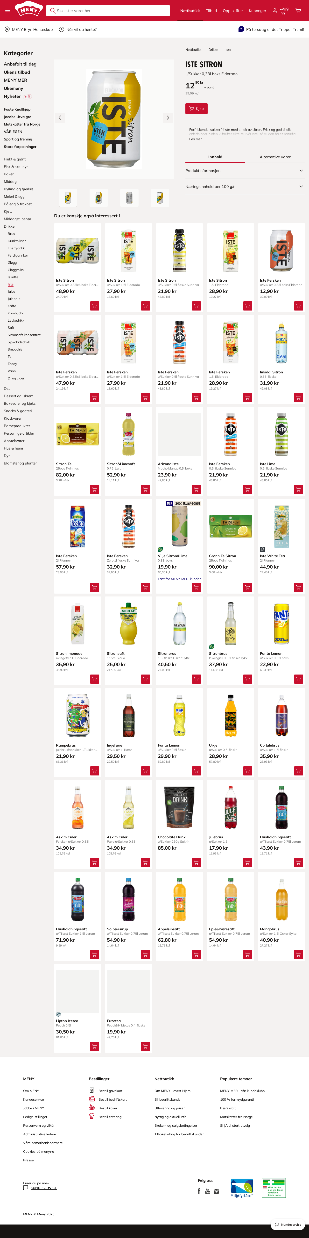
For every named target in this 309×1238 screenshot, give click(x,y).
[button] (8, 10)
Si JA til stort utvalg (235, 1125)
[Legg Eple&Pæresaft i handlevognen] (247, 954)
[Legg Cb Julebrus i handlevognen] (298, 770)
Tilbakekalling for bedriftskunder (179, 1134)
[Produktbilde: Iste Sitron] (68, 198)
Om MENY (31, 1091)
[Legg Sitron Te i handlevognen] (94, 489)
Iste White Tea (272, 556)
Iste (228, 49)
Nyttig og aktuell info (170, 1117)
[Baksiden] (129, 198)
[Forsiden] (99, 198)
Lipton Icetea (67, 1021)
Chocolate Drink (171, 837)
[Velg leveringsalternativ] (28, 29)
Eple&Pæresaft (222, 929)
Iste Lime (267, 464)
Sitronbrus (167, 653)
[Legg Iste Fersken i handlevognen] (298, 306)
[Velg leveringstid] (77, 29)
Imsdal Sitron (271, 372)
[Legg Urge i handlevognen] (247, 770)
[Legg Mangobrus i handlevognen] (298, 954)
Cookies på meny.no (38, 1151)
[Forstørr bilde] (114, 119)
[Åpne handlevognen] (298, 10)
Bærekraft (228, 1108)
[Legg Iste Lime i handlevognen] (298, 489)
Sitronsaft (116, 653)
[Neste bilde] (168, 118)
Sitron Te (63, 464)
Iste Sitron (65, 280)
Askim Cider (66, 837)
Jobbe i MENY (33, 1108)
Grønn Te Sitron (222, 556)
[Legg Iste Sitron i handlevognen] (196, 108)
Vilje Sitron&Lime (172, 556)
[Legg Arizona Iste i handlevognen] (196, 489)
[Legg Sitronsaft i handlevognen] (145, 679)
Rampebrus (66, 745)
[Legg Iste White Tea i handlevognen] (298, 587)
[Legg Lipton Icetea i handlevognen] (94, 1046)
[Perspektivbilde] (160, 198)
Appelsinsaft (169, 929)
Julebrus (216, 837)
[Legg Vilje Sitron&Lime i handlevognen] (196, 587)
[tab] (215, 157)
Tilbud (211, 10)
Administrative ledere (39, 1134)
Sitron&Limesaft (121, 464)
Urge (213, 745)
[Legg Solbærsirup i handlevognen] (145, 954)
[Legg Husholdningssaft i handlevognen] (298, 862)
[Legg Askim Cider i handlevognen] (94, 862)
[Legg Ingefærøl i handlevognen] (145, 770)
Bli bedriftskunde (167, 1099)
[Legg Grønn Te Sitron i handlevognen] (247, 587)
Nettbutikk (190, 10)
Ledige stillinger (35, 1117)
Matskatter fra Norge (236, 1117)
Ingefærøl (115, 745)
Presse (28, 1160)
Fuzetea (114, 1021)
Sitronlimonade (69, 653)
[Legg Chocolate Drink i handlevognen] (196, 862)
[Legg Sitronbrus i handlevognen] (196, 679)
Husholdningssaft (275, 837)
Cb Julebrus (270, 745)
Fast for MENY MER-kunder (179, 579)
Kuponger (257, 10)
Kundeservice (33, 1099)
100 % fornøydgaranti (237, 1099)
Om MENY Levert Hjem (172, 1091)
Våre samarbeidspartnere (43, 1143)
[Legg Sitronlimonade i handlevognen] (94, 679)
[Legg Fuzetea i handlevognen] (145, 1046)
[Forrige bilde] (60, 118)
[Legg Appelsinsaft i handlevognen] (196, 954)
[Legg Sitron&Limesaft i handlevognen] (145, 489)
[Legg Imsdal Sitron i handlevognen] (298, 397)
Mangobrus (270, 929)
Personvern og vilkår (39, 1125)
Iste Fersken (270, 280)
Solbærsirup (117, 929)
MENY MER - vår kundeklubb (242, 1091)
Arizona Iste (168, 464)
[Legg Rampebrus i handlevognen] (94, 770)
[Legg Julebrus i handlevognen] (247, 862)
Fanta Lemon (271, 653)
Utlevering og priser (169, 1108)
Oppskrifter (233, 10)
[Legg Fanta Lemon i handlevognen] (298, 679)
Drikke (213, 49)
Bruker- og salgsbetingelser (175, 1125)
